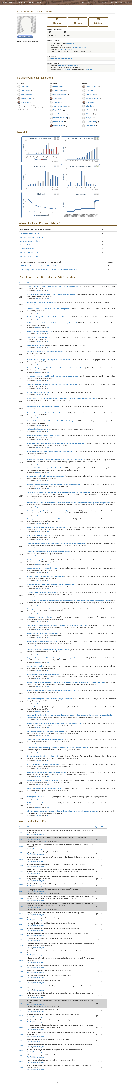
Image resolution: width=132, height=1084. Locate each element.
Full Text (29, 834)
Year (21, 283)
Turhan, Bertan (58, 122)
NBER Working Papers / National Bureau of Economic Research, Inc (42, 266)
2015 (21, 1027)
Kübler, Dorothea (59, 114)
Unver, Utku (25, 102)
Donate (94, 2)
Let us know (89, 69)
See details (70, 43)
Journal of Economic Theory (29, 256)
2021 (21, 953)
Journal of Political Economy (29, 252)
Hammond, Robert (27, 94)
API (88, 2)
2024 (21, 939)
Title (29, 827)
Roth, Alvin (89, 90)
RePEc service (22, 1082)
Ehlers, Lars (89, 110)
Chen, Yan (88, 118)
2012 (21, 1003)
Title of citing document (36, 283)
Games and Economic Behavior (30, 241)
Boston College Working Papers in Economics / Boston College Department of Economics (48, 270)
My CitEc (81, 2)
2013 (21, 1034)
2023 (21, 853)
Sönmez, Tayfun (26, 98)
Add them (67, 69)
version (43, 841)
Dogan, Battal (57, 110)
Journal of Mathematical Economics (31, 237)
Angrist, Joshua (58, 125)
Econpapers (38, 290)
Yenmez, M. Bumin (59, 94)
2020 (21, 934)
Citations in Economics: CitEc (14, 3)
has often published (79, 47)
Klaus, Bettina (90, 125)
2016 (21, 898)
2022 (21, 832)
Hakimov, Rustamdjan (60, 106)
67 (69, 51)
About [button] (127, 2)
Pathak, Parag (25, 90)
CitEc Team (79, 1082)
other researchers (67, 49)
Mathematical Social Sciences (29, 233)
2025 (21, 879)
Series (39, 2)
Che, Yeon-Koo (90, 122)
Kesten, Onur (25, 86)
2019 (21, 891)
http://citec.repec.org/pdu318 (68, 65)
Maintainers (103, 2)
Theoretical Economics (27, 248)
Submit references (116, 2)
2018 (21, 839)
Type (97, 827)
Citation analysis (38, 834)
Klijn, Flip (56, 102)
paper (48, 290)
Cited (103, 827)
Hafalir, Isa (89, 114)
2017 (21, 924)
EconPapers (53, 58)
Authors (31, 2)
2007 (21, 914)
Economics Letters (26, 245)
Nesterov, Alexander (60, 118)
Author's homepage (65, 58)
